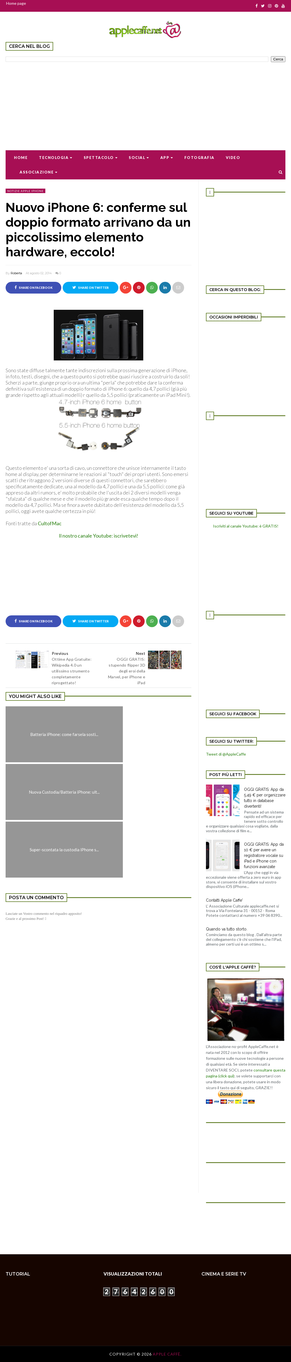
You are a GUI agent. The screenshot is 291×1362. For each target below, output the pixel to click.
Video (233, 157)
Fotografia (199, 157)
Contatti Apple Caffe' (224, 900)
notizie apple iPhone (25, 191)
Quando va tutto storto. (226, 929)
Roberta (16, 273)
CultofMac (50, 523)
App (166, 157)
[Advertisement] (145, 102)
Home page (16, 3)
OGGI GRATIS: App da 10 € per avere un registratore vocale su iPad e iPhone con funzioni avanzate (264, 855)
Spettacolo (101, 157)
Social (139, 157)
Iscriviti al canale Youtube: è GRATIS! (245, 526)
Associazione (39, 172)
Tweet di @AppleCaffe (226, 754)
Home (21, 157)
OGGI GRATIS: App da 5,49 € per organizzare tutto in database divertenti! (264, 797)
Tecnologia (55, 157)
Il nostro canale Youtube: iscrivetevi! (98, 536)
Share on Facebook (34, 287)
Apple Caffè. (167, 1354)
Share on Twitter (90, 287)
